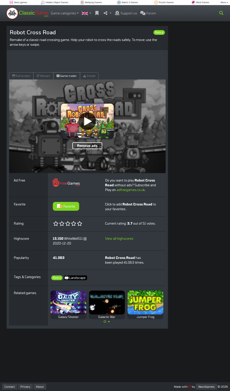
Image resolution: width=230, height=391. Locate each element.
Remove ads (87, 146)
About (40, 386)
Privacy (25, 386)
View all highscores (119, 238)
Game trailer (67, 75)
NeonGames (206, 386)
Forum (148, 13)
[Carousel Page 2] (109, 321)
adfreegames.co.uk (130, 190)
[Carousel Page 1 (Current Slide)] (105, 321)
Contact (10, 386)
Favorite (66, 206)
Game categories (63, 13)
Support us (126, 13)
